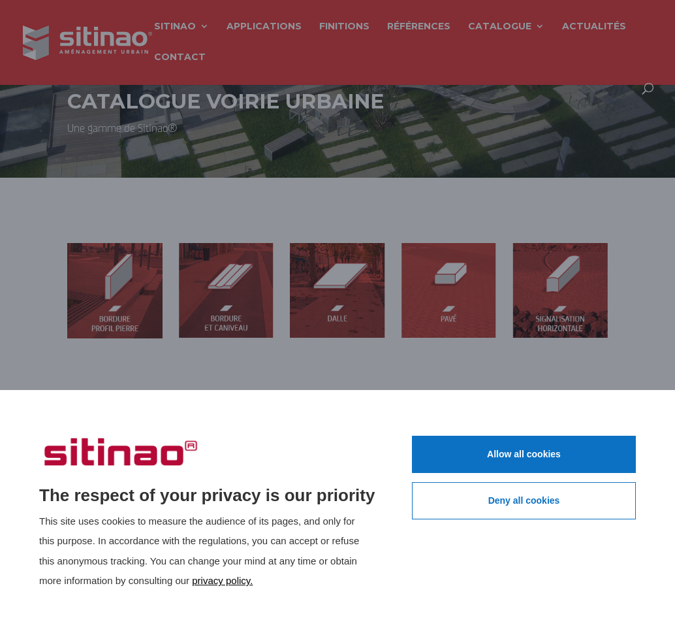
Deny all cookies (524, 500)
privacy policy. (222, 580)
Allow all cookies (524, 454)
